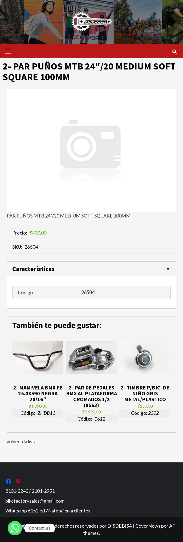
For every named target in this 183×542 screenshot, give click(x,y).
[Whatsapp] (15, 528)
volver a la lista (21, 441)
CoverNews (147, 526)
